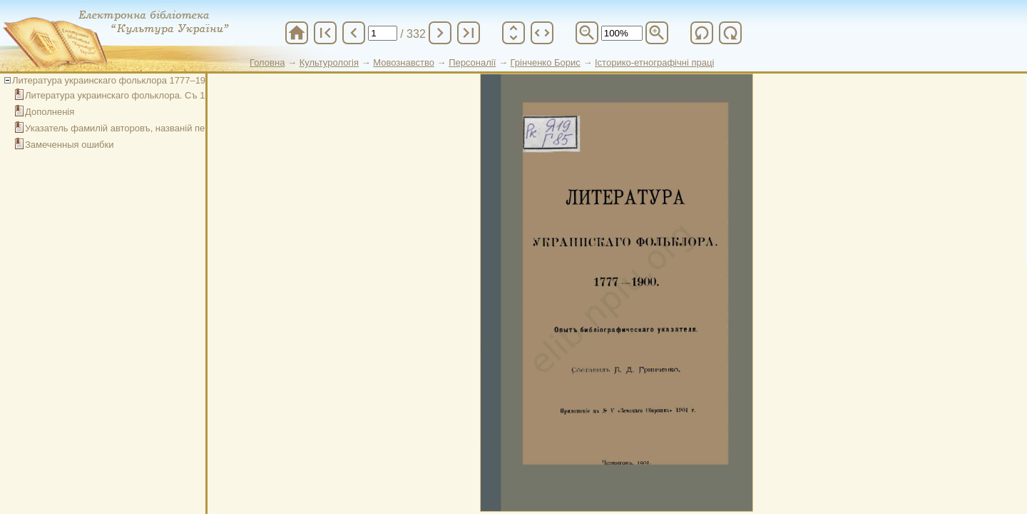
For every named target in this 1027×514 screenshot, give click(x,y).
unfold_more (513, 33)
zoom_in (657, 33)
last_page (469, 33)
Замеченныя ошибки (69, 144)
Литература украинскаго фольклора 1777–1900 (114, 80)
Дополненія (49, 111)
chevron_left (354, 33)
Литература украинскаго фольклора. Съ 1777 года (133, 95)
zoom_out (587, 33)
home (297, 33)
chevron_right (440, 33)
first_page (325, 33)
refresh (702, 33)
